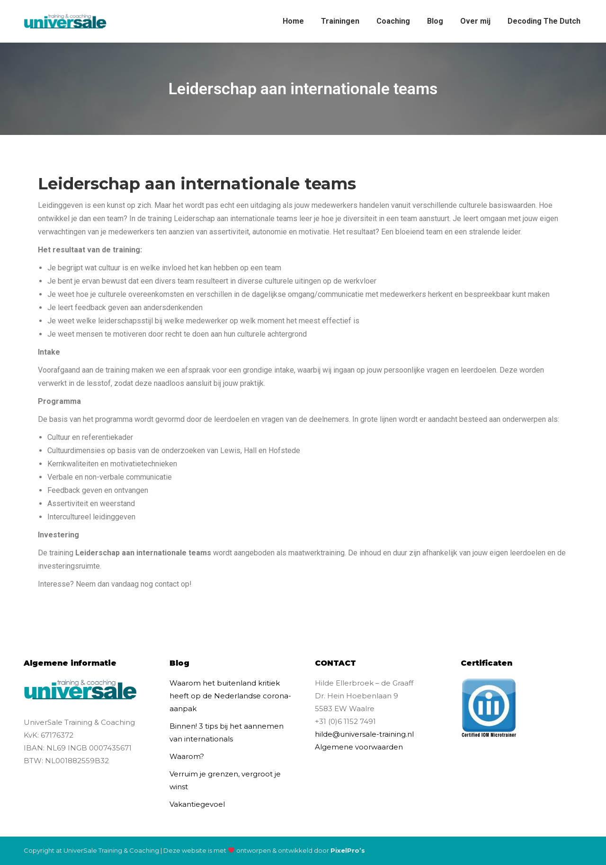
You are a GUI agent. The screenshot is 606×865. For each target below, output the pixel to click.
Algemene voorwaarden (359, 746)
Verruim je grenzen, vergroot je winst (225, 780)
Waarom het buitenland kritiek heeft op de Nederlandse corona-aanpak (230, 695)
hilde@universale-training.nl (364, 734)
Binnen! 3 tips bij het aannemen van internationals (226, 732)
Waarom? (186, 756)
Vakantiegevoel (197, 804)
